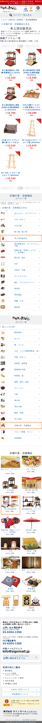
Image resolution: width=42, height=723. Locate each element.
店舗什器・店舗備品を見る (16, 24)
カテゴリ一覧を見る (21, 15)
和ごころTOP (8, 327)
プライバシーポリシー (13, 720)
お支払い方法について (20, 689)
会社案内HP (32, 711)
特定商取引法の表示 (30, 720)
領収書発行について (20, 694)
